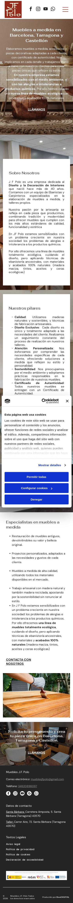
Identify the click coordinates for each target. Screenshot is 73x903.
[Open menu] (65, 9)
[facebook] (31, 9)
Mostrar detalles (49, 465)
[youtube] (45, 9)
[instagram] (38, 9)
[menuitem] (36, 845)
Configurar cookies (36, 488)
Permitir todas (36, 477)
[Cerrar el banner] (67, 401)
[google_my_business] (29, 794)
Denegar (36, 499)
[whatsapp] (53, 9)
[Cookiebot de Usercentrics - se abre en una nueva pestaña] (43, 400)
